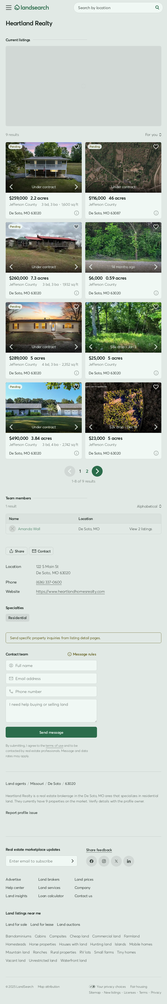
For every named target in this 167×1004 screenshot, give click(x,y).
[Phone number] (51, 691)
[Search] (157, 7)
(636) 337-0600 (49, 582)
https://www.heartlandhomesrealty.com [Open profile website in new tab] (70, 591)
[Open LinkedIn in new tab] (128, 861)
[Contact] (41, 551)
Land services (49, 887)
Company (82, 887)
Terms (143, 992)
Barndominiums (18, 936)
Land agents (16, 783)
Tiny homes (126, 952)
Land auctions (68, 924)
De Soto (54, 783)
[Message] (51, 710)
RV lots (85, 952)
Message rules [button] (81, 654)
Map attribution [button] (49, 986)
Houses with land (73, 944)
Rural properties (63, 952)
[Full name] (51, 665)
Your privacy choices (107, 986)
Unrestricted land (43, 960)
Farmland (132, 936)
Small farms (104, 952)
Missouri (37, 783)
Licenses (130, 992)
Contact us (83, 895)
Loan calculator (51, 895)
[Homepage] (31, 7)
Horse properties (42, 944)
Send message (51, 732)
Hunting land (100, 944)
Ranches (40, 952)
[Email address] (51, 678)
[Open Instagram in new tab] (104, 861)
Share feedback (99, 850)
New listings (112, 992)
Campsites (57, 936)
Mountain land (18, 952)
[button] (7, 7)
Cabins (40, 936)
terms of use (54, 745)
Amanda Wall (24, 528)
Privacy (156, 992)
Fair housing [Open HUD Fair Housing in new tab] (138, 986)
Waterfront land (73, 960)
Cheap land (79, 936)
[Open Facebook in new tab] (91, 861)
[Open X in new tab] (116, 861)
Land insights (16, 895)
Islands (120, 944)
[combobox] (118, 7)
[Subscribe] (72, 861)
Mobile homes (140, 944)
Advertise (13, 879)
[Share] (16, 551)
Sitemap (95, 992)
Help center (15, 887)
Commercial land (106, 936)
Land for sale (16, 924)
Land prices (84, 879)
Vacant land (15, 960)
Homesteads (16, 944)
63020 (70, 783)
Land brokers (49, 879)
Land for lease (41, 924)
